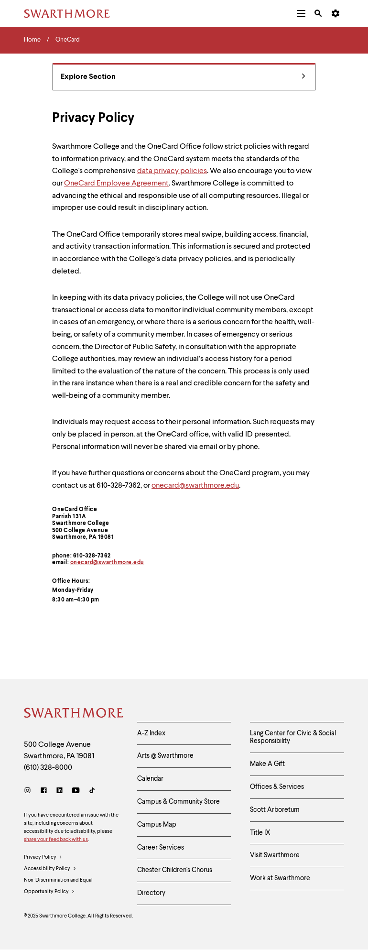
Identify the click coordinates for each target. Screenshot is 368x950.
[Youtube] (76, 791)
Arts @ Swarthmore (165, 756)
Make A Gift (267, 764)
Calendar (150, 778)
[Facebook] (43, 791)
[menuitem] (301, 13)
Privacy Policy (43, 857)
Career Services (160, 847)
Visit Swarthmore (275, 855)
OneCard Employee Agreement (116, 183)
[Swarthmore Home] (73, 714)
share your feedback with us (56, 839)
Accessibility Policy (50, 869)
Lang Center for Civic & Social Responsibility (293, 737)
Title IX (260, 833)
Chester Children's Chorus (174, 870)
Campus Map (156, 824)
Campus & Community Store (178, 801)
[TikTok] (92, 791)
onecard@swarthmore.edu (107, 563)
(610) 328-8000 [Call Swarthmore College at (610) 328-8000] (48, 768)
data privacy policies (172, 171)
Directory (151, 893)
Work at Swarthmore (280, 878)
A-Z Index (151, 733)
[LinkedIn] (59, 791)
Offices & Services (277, 787)
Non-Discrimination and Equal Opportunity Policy (58, 888)
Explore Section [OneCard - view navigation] (183, 77)
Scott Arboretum (275, 810)
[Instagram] (29, 791)
